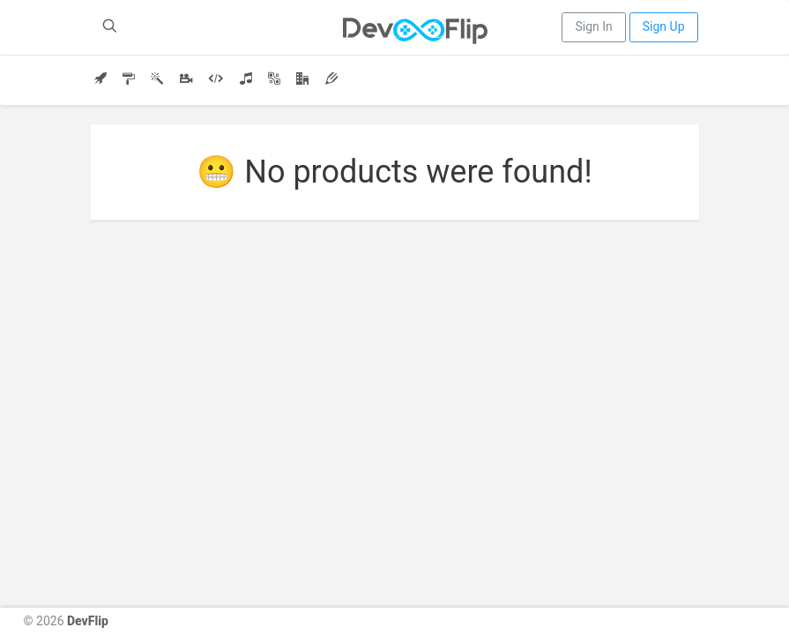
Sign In (593, 26)
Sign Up (664, 26)
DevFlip (87, 621)
